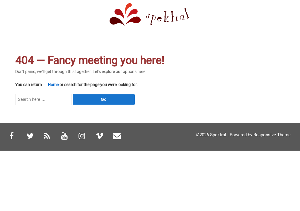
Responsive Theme (272, 134)
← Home (51, 84)
